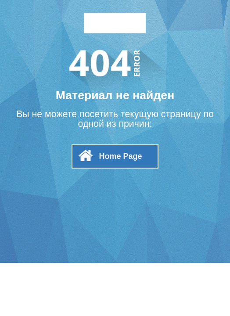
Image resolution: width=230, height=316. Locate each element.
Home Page (120, 156)
